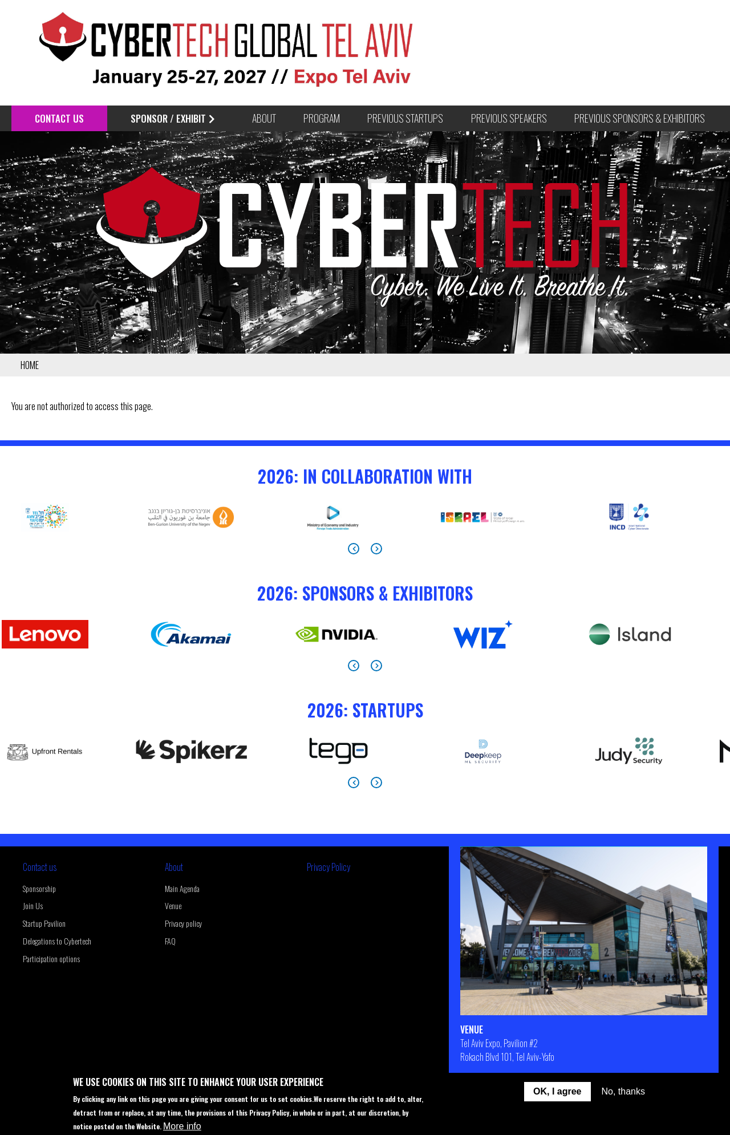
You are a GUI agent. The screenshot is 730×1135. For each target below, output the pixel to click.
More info (182, 1126)
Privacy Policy (328, 867)
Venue (173, 905)
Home (30, 365)
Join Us (33, 905)
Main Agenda (182, 888)
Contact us (39, 867)
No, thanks (623, 1091)
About (174, 867)
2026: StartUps (365, 710)
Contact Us (59, 118)
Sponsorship (39, 888)
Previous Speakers (509, 118)
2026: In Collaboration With (365, 476)
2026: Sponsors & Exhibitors (365, 593)
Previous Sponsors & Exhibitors (639, 118)
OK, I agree (557, 1091)
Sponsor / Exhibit (172, 118)
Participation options (51, 958)
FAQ (170, 941)
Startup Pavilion (44, 923)
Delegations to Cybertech (57, 941)
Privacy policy (183, 923)
